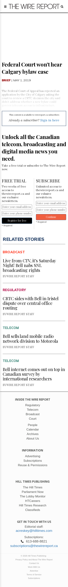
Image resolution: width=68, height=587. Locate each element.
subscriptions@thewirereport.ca (34, 546)
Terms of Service (34, 574)
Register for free (17, 220)
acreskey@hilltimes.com (34, 531)
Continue (51, 217)
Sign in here (49, 120)
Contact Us (34, 563)
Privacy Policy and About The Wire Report (34, 560)
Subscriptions (34, 578)
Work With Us (34, 567)
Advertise (34, 571)
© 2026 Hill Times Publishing (34, 556)
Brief (6, 80)
